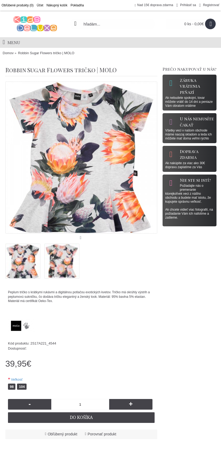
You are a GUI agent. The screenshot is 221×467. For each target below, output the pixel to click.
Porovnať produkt (102, 434)
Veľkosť (17, 379)
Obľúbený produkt (62, 434)
